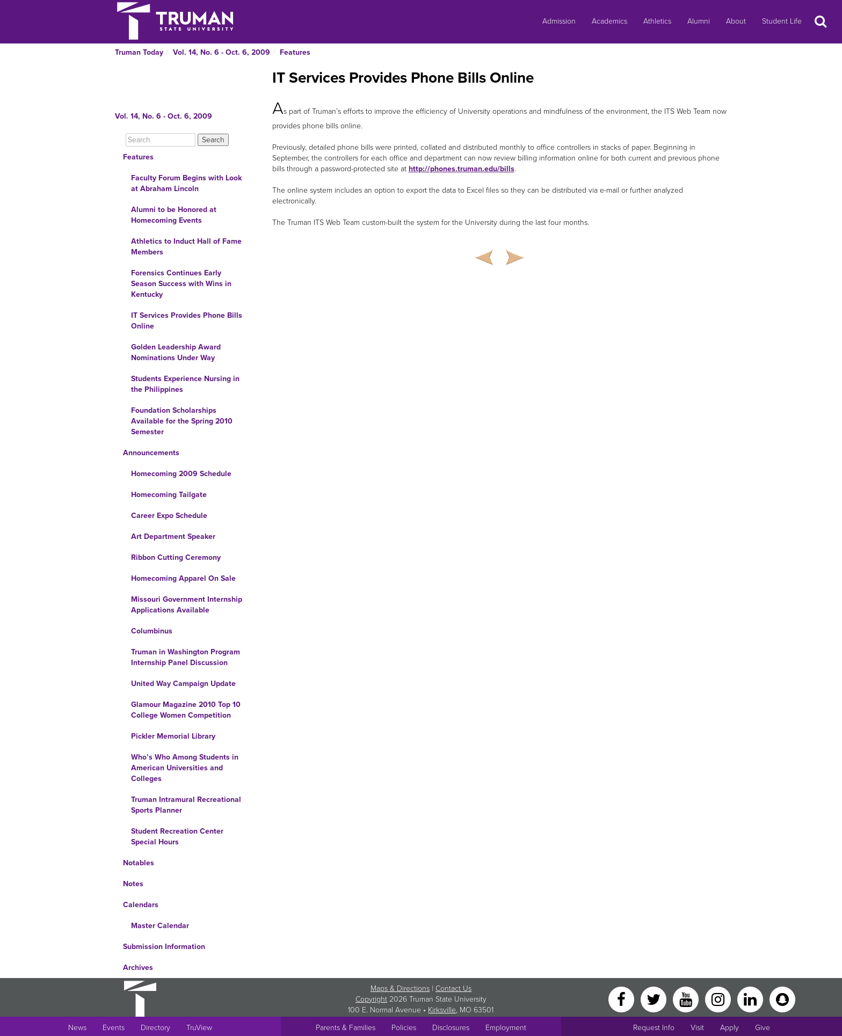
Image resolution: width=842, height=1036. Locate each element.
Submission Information (164, 946)
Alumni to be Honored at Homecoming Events (173, 215)
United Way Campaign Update (183, 683)
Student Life (782, 21)
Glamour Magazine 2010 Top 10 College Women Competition (186, 710)
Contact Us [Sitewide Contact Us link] (453, 988)
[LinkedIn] (751, 998)
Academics (609, 21)
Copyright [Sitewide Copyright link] (371, 999)
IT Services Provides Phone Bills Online (186, 321)
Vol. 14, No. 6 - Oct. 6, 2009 (221, 52)
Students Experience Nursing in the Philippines (185, 384)
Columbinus (151, 631)
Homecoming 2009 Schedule (181, 473)
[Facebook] (622, 998)
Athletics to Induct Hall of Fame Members (186, 247)
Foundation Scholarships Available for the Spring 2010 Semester (182, 421)
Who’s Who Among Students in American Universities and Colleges (184, 768)
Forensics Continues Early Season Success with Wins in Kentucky (181, 283)
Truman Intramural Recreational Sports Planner (186, 805)
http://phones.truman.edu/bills (461, 168)
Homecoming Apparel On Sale (183, 578)
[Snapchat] (782, 998)
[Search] (160, 140)
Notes (133, 883)
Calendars (140, 904)
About (736, 21)
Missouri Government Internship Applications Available (186, 605)
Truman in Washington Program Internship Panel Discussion (185, 657)
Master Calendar (160, 925)
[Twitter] (654, 998)
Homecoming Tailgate (169, 494)
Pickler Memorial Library (173, 736)
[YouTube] (687, 998)
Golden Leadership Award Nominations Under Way (176, 352)
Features (295, 52)
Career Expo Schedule (169, 515)
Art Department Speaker (173, 536)
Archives (138, 967)
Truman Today (139, 52)
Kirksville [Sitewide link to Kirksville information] (442, 1010)
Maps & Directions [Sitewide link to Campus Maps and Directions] (400, 988)
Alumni (698, 21)
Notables (138, 862)
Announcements (151, 452)
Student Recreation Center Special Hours (177, 837)
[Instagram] (719, 998)
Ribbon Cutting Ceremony (176, 557)
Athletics (657, 21)
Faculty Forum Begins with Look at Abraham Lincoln (186, 183)
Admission (559, 21)
